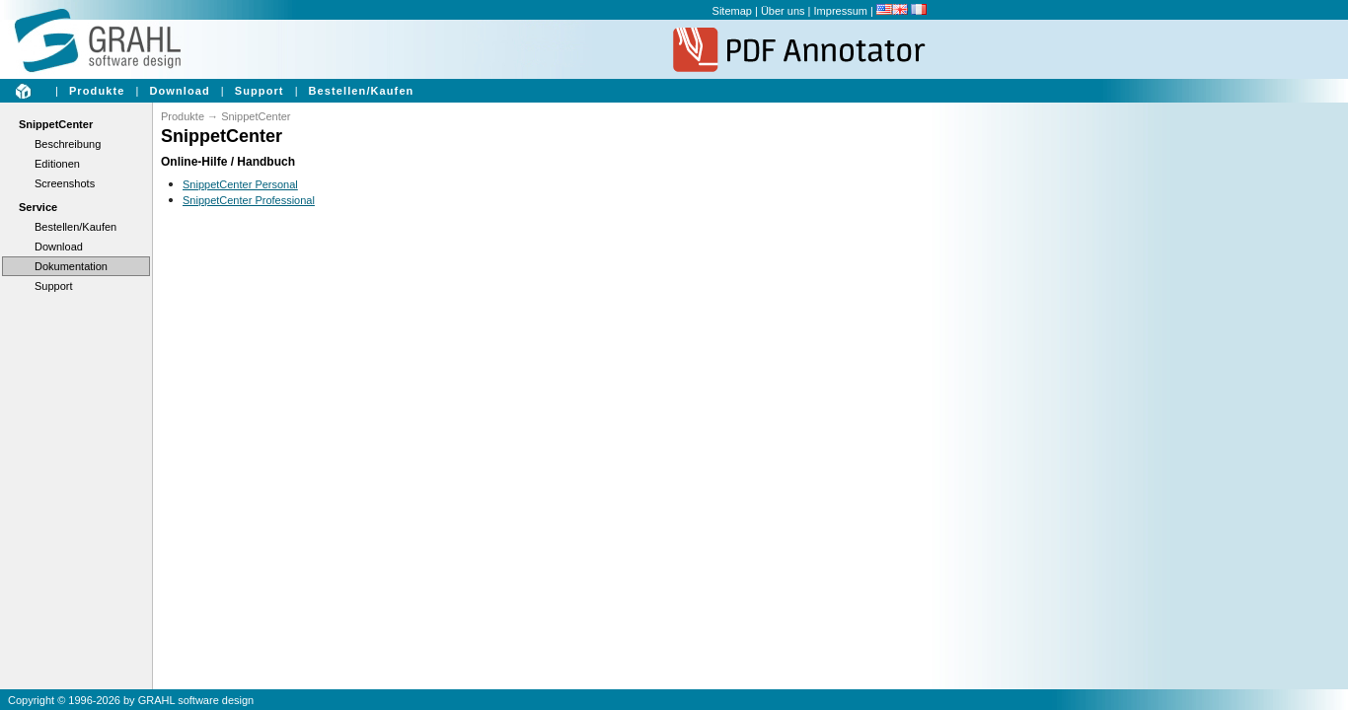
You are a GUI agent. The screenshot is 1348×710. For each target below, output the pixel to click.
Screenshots (65, 183)
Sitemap (732, 11)
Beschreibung (68, 144)
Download (179, 91)
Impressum (840, 11)
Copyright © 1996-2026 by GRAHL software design (131, 700)
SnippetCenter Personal (240, 184)
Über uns (783, 11)
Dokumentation (71, 266)
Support (259, 91)
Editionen (57, 164)
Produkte (96, 91)
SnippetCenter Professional (249, 200)
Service (38, 207)
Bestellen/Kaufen (361, 91)
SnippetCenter (56, 124)
